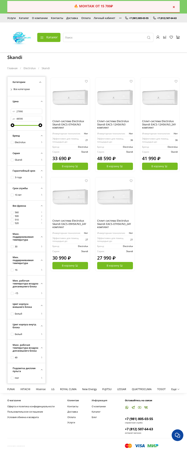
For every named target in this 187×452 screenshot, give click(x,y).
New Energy (89, 389)
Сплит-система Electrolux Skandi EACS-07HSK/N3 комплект (68, 124)
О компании (40, 18)
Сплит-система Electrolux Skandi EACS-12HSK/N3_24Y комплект (159, 124)
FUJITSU (107, 389)
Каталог (24, 18)
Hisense (41, 389)
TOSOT (161, 389)
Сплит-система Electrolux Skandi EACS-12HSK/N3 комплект (113, 124)
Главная (12, 68)
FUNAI (11, 389)
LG (52, 389)
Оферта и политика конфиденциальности (31, 406)
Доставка (72, 18)
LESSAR (121, 389)
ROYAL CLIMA (68, 389)
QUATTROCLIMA (142, 389)
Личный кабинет (104, 18)
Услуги (11, 18)
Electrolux (30, 68)
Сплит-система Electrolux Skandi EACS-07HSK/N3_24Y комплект (114, 224)
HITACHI (25, 389)
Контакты (57, 18)
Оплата (86, 18)
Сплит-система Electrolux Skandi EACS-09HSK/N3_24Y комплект (69, 224)
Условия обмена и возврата (23, 417)
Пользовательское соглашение (25, 411)
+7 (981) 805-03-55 (137, 18)
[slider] (12, 125)
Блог (94, 417)
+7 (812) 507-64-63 (165, 18)
